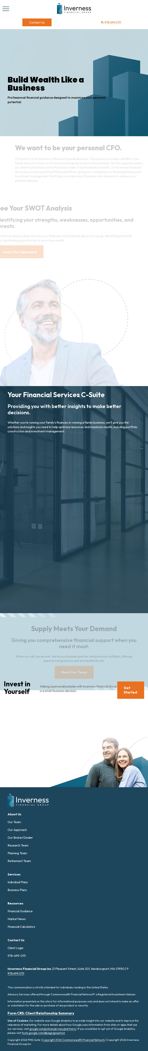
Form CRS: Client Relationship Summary (41, 1013)
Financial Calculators (21, 927)
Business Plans (17, 890)
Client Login (15, 948)
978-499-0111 (17, 956)
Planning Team (17, 853)
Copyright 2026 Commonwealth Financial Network (73, 1040)
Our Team (14, 822)
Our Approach (17, 830)
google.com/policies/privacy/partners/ (52, 1029)
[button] (37, 22)
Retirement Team (19, 861)
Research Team (18, 845)
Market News (17, 919)
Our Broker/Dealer (20, 837)
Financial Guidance (20, 911)
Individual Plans (18, 882)
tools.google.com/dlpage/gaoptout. (43, 1033)
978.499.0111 (111, 22)
